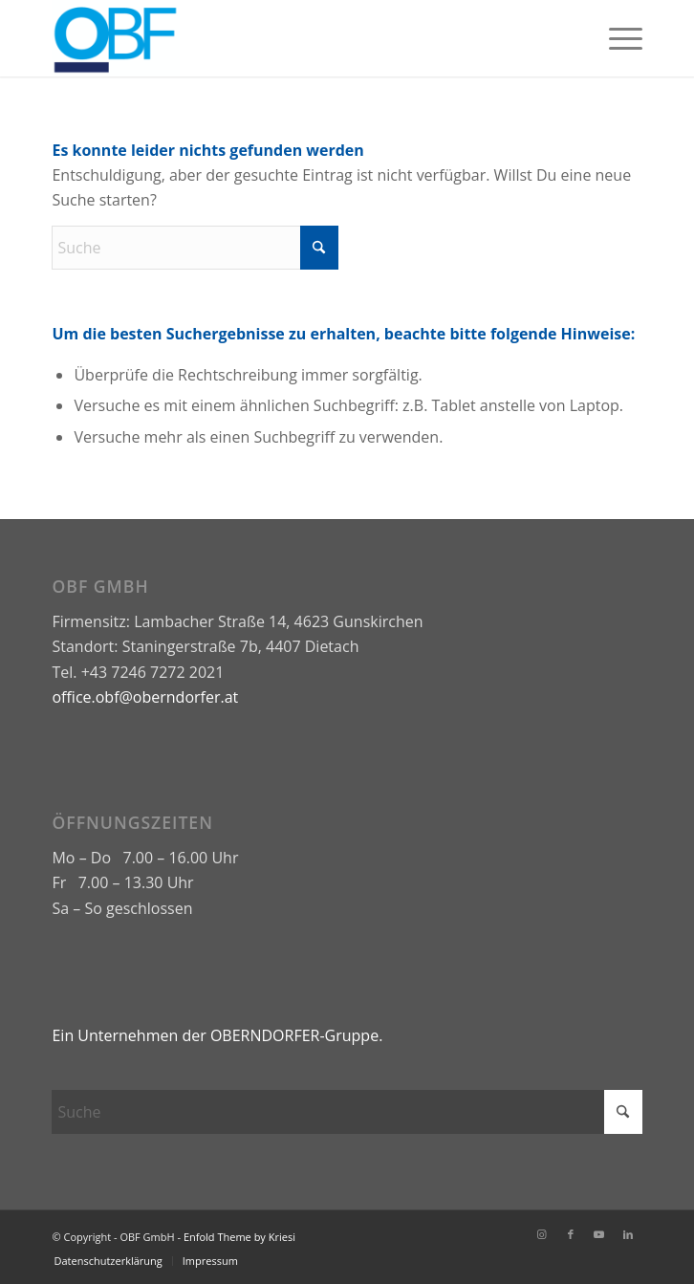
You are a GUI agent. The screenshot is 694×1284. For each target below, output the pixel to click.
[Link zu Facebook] (570, 1234)
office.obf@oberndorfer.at (145, 696)
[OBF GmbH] (288, 38)
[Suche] (195, 248)
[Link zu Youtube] (599, 1234)
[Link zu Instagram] (542, 1234)
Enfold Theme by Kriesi (239, 1237)
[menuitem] (616, 38)
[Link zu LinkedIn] (628, 1234)
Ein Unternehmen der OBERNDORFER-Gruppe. (219, 1035)
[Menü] (616, 38)
